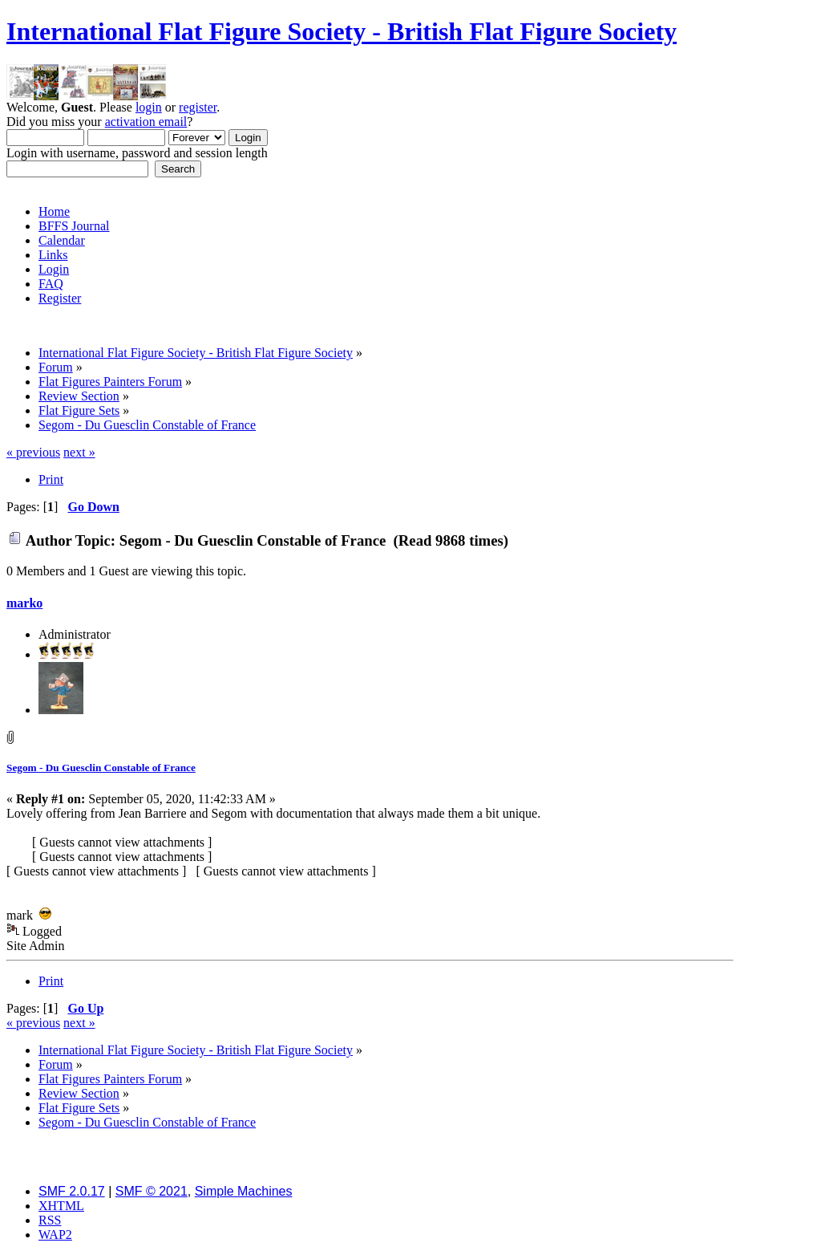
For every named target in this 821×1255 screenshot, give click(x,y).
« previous (33, 452)
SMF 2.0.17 (71, 1191)
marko (24, 603)
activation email (146, 121)
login (148, 107)
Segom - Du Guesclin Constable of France (101, 768)
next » (79, 452)
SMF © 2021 (151, 1191)
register (197, 107)
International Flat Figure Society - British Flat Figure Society (341, 31)
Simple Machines (244, 1191)
